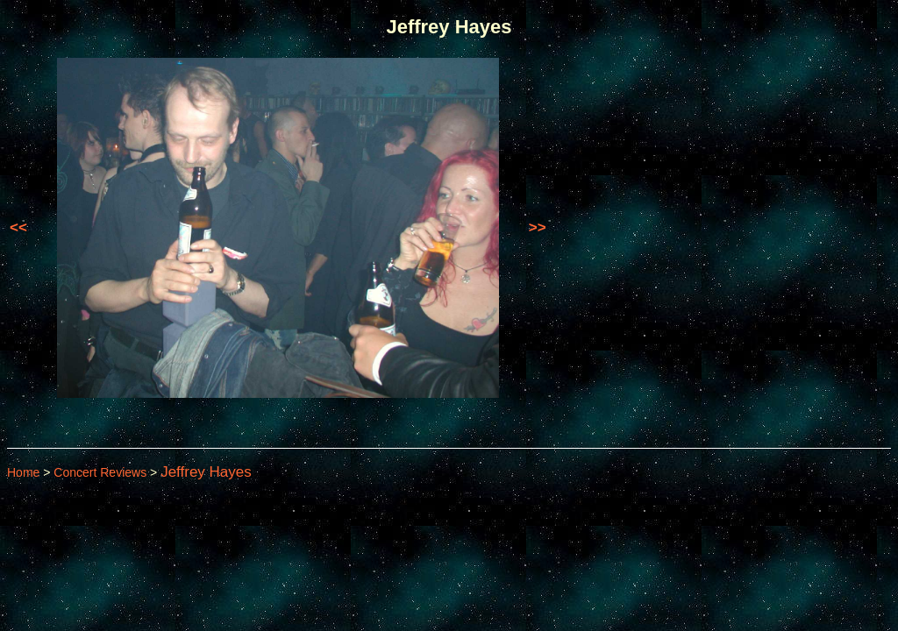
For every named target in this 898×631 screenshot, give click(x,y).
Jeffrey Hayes (206, 472)
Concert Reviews (99, 472)
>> (537, 227)
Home (23, 472)
